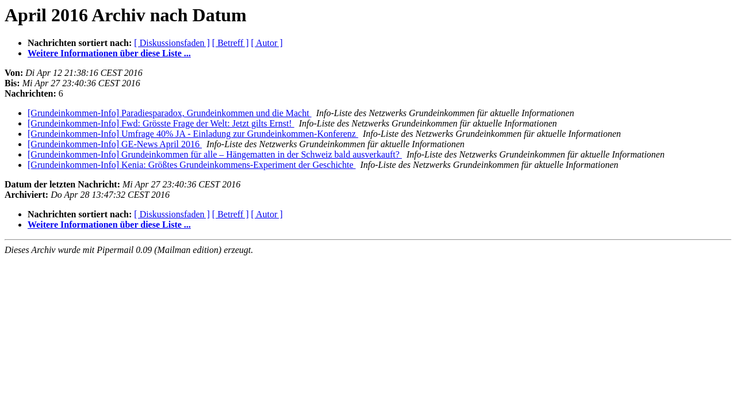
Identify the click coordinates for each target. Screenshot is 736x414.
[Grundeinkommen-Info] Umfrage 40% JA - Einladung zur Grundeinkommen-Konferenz (193, 134)
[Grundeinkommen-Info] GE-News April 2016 (115, 144)
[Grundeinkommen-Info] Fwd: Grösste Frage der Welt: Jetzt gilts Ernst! (161, 123)
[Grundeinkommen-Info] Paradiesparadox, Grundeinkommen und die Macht (170, 113)
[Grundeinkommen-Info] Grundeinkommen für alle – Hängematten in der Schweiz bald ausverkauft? (215, 154)
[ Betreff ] (230, 43)
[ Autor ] (267, 43)
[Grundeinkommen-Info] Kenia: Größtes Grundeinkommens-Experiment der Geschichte (192, 165)
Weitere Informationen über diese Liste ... (109, 53)
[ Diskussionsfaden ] (172, 43)
